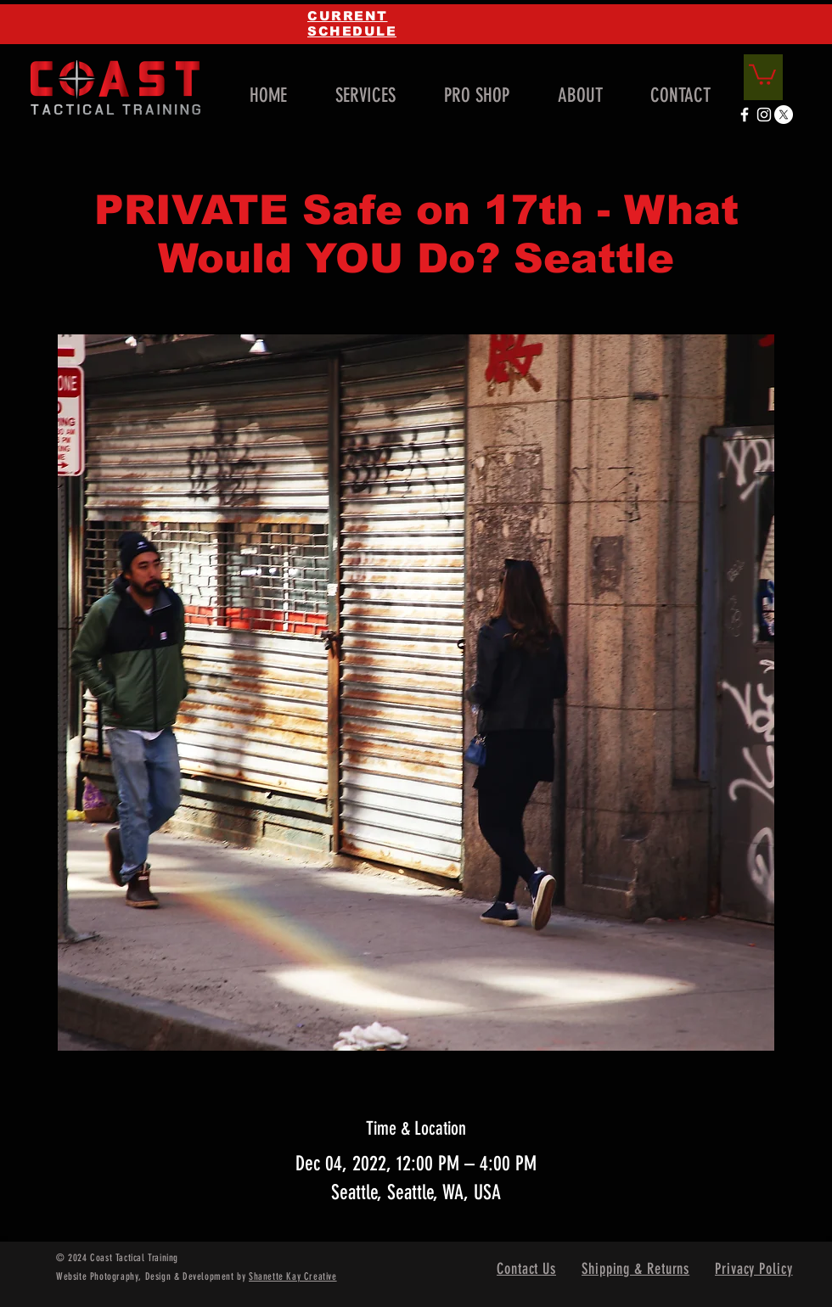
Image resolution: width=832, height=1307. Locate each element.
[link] (762, 73)
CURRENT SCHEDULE (351, 23)
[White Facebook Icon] (744, 114)
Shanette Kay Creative (293, 1276)
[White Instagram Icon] (764, 114)
